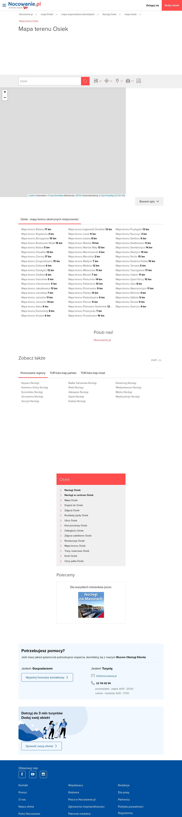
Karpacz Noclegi (30, 383)
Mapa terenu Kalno (34, 306)
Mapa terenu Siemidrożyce (134, 247)
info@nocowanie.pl (106, 676)
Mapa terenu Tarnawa (131, 265)
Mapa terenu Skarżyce (132, 252)
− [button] (5, 98)
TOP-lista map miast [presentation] (93, 373)
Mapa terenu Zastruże (131, 306)
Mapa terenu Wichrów (131, 293)
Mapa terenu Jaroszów (37, 302)
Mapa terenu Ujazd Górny (133, 279)
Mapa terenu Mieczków (84, 256)
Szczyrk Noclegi (30, 401)
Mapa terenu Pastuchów (85, 279)
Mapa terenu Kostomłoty (37, 311)
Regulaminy (125, 813)
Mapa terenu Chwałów (37, 252)
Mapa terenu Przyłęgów (132, 229)
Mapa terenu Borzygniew (38, 238)
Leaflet (31, 195)
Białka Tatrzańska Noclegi (82, 383)
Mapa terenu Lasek (82, 234)
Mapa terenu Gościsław (37, 279)
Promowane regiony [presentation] (33, 373)
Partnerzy (124, 799)
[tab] (49, 219)
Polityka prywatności (130, 806)
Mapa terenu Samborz (131, 238)
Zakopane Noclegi (78, 392)
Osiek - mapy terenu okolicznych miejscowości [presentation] (50, 219)
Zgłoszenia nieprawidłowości (86, 806)
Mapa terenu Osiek (75, 546)
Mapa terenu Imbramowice (39, 283)
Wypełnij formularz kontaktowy (47, 677)
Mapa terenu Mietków (83, 265)
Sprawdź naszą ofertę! (41, 746)
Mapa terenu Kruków (35, 315)
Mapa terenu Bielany (36, 229)
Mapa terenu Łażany (82, 238)
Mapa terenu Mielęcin (83, 261)
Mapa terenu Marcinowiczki (86, 252)
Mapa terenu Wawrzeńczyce (135, 288)
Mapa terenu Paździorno (85, 283)
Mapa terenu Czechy (36, 256)
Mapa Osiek (71, 500)
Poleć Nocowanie (29, 814)
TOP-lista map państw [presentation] (63, 373)
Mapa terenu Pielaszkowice (86, 297)
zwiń (156, 360)
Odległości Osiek (74, 530)
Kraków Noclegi (76, 401)
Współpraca (75, 785)
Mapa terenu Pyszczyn (131, 234)
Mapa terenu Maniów (83, 243)
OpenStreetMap (56, 195)
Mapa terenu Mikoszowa (85, 270)
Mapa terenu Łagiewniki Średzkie (90, 229)
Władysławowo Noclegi (128, 387)
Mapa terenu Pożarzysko (85, 311)
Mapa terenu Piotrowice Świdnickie (90, 306)
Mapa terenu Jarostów (37, 297)
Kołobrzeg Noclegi (126, 383)
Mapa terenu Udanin (130, 274)
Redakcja (123, 785)
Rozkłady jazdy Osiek (76, 515)
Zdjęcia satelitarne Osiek (78, 535)
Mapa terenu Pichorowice (85, 288)
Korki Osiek (71, 556)
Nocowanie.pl (102, 340)
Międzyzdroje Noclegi (128, 396)
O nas (22, 799)
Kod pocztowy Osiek (76, 525)
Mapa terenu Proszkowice (86, 315)
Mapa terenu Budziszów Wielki (41, 243)
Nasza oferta (26, 806)
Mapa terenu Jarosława (37, 293)
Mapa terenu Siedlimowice (133, 243)
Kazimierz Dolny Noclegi (34, 387)
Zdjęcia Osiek (72, 510)
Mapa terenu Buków (35, 247)
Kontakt (23, 785)
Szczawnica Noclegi (32, 396)
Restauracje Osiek (75, 541)
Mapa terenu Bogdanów (37, 234)
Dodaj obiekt (172, 5)
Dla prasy (123, 792)
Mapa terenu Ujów (129, 283)
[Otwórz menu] (4, 5)
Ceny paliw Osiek (74, 561)
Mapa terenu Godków (36, 274)
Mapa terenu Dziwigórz (37, 270)
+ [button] (5, 92)
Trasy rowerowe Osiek (77, 551)
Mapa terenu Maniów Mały (86, 247)
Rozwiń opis (149, 201)
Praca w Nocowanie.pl (82, 799)
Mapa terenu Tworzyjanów (134, 270)
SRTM (78, 195)
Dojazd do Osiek (74, 505)
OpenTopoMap (107, 195)
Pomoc (22, 792)
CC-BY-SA (119, 195)
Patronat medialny (79, 814)
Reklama (73, 792)
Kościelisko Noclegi (32, 392)
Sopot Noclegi (76, 396)
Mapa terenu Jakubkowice (39, 288)
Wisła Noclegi (75, 387)
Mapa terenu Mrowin (82, 274)
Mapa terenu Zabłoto (130, 297)
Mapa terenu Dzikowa (36, 265)
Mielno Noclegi (124, 392)
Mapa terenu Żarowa (130, 302)
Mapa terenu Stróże (130, 256)
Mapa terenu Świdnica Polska (135, 261)
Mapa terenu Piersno (83, 302)
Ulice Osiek (71, 520)
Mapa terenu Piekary (83, 293)
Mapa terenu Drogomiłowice (40, 261)
